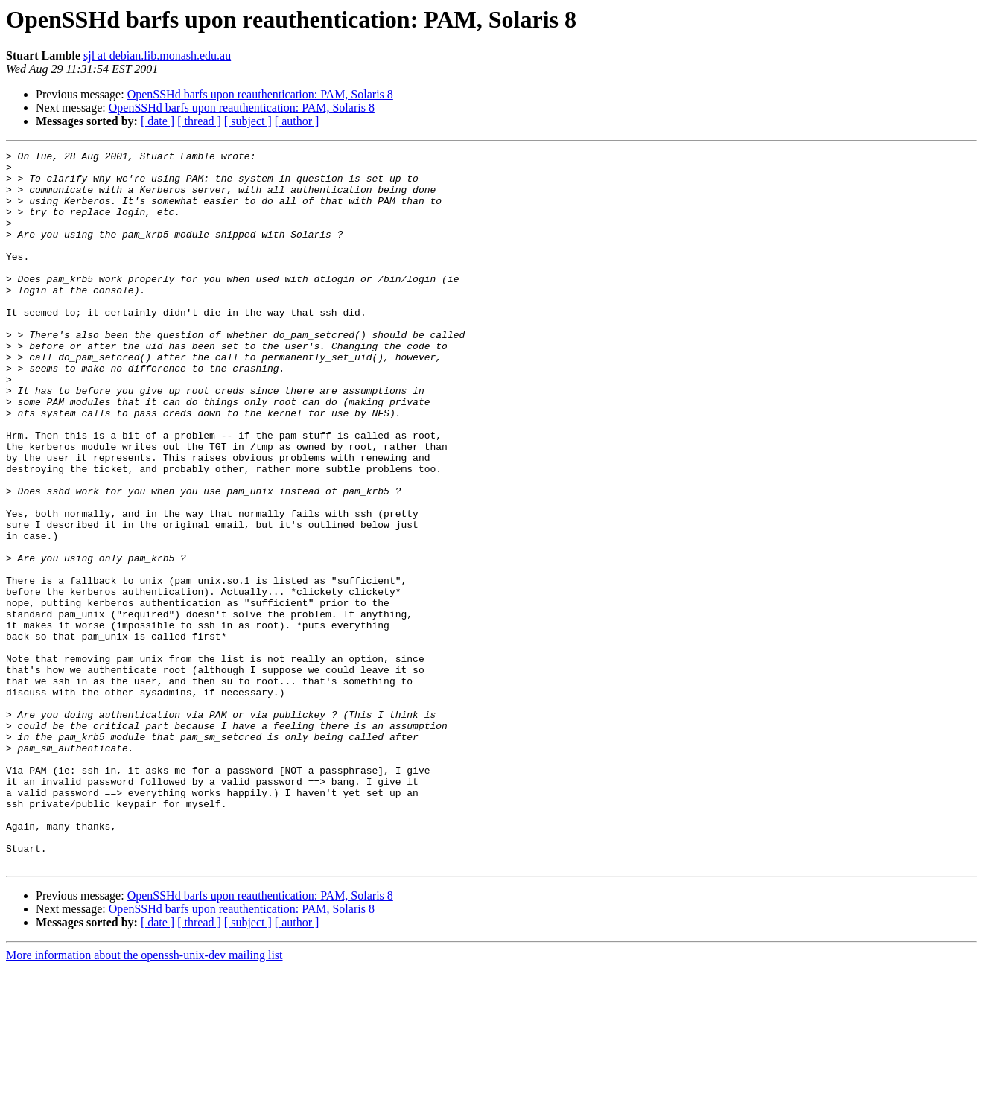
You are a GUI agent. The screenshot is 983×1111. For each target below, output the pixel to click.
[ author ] (297, 121)
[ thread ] (199, 121)
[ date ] (157, 121)
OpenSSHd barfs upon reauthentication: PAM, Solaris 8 (260, 94)
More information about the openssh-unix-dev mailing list (144, 1098)
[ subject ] (248, 121)
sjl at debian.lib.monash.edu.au (157, 55)
